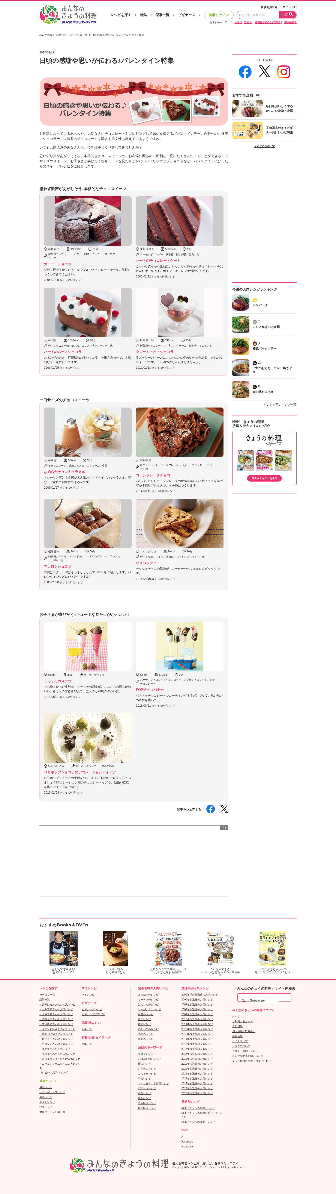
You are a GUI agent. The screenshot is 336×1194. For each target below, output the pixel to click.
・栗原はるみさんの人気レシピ (57, 1004)
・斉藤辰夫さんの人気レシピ (56, 1019)
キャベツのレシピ (148, 999)
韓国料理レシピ (147, 1108)
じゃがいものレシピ (149, 1009)
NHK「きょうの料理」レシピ (198, 1108)
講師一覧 (44, 999)
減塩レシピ (45, 1087)
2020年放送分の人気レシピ (197, 1068)
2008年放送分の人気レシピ (197, 1009)
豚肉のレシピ (145, 1039)
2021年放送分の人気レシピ (197, 1073)
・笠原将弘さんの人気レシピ (56, 1024)
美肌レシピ (45, 1097)
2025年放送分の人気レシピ (197, 1093)
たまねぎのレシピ (148, 994)
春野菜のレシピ (147, 1053)
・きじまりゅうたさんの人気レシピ (60, 1058)
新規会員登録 (269, 7)
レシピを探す (121, 15)
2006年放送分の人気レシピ (197, 999)
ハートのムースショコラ (63, 352)
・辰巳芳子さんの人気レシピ (56, 1039)
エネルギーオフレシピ (52, 1092)
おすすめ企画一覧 (264, 146)
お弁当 (238, 22)
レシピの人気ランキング (53, 1072)
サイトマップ (240, 1041)
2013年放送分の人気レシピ (197, 1034)
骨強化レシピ (47, 1102)
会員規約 (237, 1026)
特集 (143, 15)
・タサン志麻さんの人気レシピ (57, 1029)
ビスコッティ (146, 563)
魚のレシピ (144, 1024)
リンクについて (241, 1046)
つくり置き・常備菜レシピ (153, 1083)
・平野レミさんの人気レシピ (56, 1044)
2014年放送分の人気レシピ (197, 1039)
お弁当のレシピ (147, 1068)
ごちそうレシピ (147, 1073)
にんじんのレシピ (148, 1004)
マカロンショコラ (57, 566)
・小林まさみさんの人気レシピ (57, 1053)
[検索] (264, 1000)
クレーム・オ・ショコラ (155, 352)
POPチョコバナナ (150, 690)
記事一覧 (162, 15)
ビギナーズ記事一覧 (93, 1014)
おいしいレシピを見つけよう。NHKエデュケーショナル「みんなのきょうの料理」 (68, 14)
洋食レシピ (144, 1098)
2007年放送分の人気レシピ (197, 1004)
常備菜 (248, 22)
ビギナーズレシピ (92, 1009)
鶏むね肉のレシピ (148, 1029)
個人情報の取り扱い (243, 1031)
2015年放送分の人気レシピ (197, 1044)
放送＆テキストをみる (264, 478)
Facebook (187, 1141)
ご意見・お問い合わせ (245, 1051)
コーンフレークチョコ (153, 475)
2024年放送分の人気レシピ (197, 1088)
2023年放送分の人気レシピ (197, 1083)
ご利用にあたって (242, 1021)
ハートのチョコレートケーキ (158, 260)
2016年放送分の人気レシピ (197, 1048)
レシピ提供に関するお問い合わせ (251, 1060)
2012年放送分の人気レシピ (197, 1029)
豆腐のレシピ (145, 1014)
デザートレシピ (147, 1088)
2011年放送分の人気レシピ (197, 1024)
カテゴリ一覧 (47, 994)
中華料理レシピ (147, 1103)
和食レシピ (144, 1093)
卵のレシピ (144, 1019)
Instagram (187, 1146)
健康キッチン (218, 15)
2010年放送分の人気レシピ (197, 1019)
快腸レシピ (45, 1107)
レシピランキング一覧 (282, 404)
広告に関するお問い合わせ (247, 1056)
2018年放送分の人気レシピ (197, 1058)
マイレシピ (290, 7)
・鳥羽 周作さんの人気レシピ (56, 1034)
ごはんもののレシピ (149, 1058)
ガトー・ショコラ (57, 264)
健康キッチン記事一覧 (52, 1112)
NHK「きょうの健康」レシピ (198, 1121)
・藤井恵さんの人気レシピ (54, 1048)
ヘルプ (236, 1016)
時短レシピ (144, 1078)
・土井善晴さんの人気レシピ (56, 1009)
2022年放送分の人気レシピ (197, 1078)
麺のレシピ (144, 1063)
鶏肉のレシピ (145, 1034)
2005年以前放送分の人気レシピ (200, 994)
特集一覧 (87, 1044)
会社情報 (237, 1036)
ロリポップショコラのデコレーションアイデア (80, 772)
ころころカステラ (57, 681)
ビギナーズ (186, 15)
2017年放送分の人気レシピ (197, 1053)
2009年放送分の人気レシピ (197, 1014)
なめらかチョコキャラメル (64, 472)
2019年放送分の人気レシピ (197, 1063)
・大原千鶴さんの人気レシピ (56, 1014)
